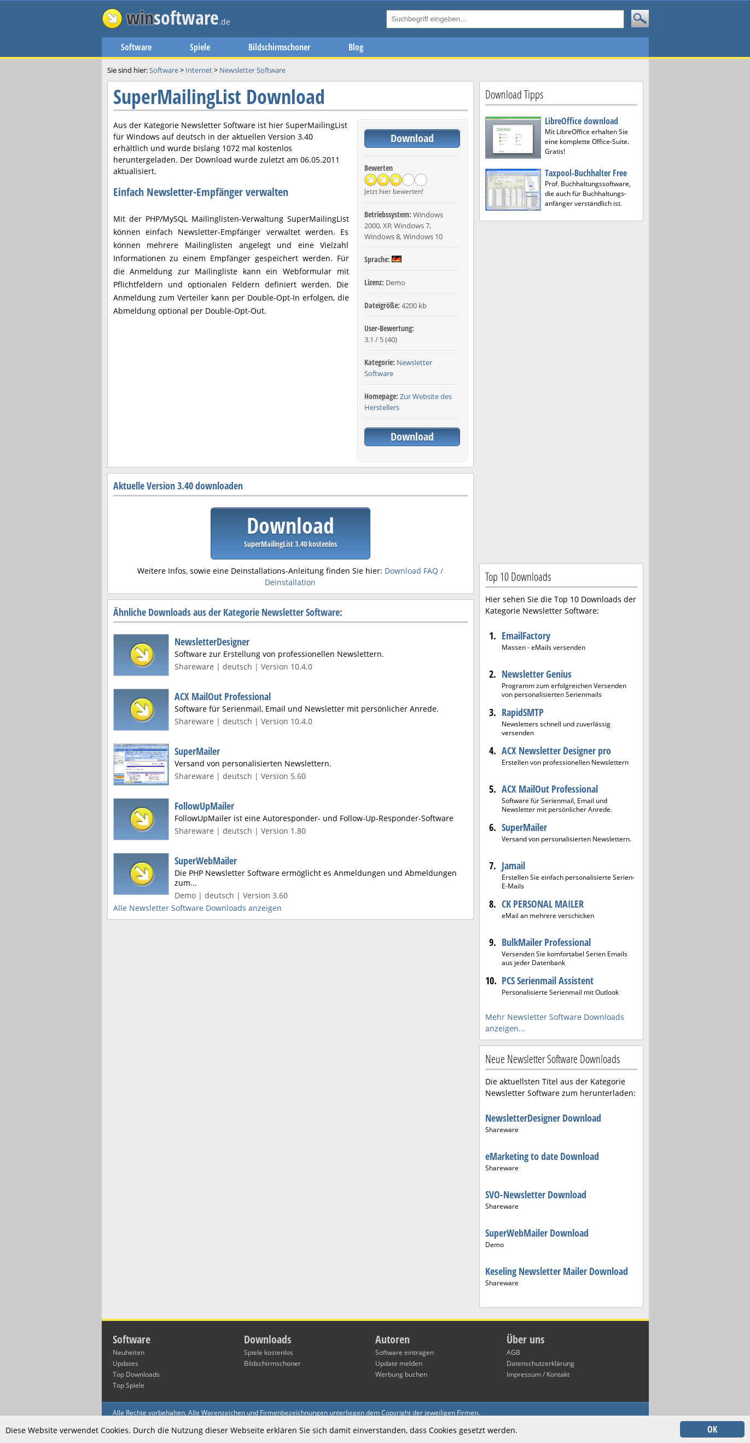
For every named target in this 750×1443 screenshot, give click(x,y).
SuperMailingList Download (219, 96)
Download (412, 138)
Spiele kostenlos (268, 1352)
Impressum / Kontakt (538, 1374)
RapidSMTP (523, 712)
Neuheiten (128, 1352)
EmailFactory (526, 635)
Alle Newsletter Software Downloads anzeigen (197, 908)
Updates (125, 1363)
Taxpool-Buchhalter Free (586, 173)
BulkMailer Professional (546, 942)
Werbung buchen (401, 1374)
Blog (355, 47)
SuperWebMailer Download (537, 1232)
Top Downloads (136, 1374)
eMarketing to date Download (542, 1156)
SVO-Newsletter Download (535, 1194)
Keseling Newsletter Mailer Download (556, 1271)
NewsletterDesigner (212, 641)
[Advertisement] (561, 391)
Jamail (513, 865)
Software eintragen (404, 1352)
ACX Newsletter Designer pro (556, 750)
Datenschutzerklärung (540, 1363)
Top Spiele (128, 1385)
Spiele (200, 47)
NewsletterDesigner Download (543, 1117)
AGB (513, 1352)
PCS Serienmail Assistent (548, 980)
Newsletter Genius (537, 673)
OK (712, 1429)
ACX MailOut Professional (223, 696)
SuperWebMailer (206, 860)
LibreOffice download (581, 121)
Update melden (398, 1363)
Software (136, 47)
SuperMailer (197, 751)
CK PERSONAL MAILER (543, 903)
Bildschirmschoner (279, 47)
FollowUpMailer (204, 805)
